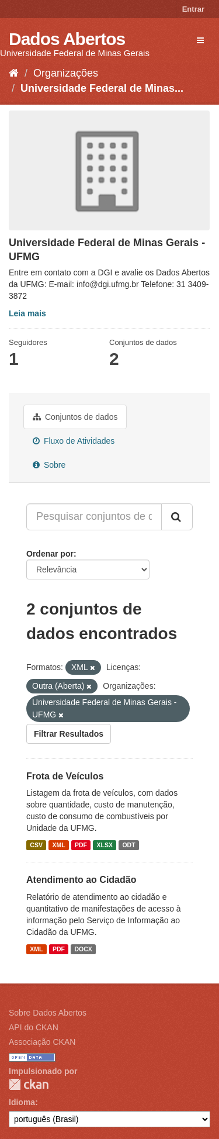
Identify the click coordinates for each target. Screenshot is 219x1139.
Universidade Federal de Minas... (101, 88)
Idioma (22, 1102)
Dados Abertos (67, 39)
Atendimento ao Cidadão (81, 880)
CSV (36, 844)
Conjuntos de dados (75, 417)
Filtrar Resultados (68, 733)
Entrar (193, 9)
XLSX (105, 844)
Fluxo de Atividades (73, 441)
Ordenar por (50, 553)
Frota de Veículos (64, 776)
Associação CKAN (42, 1042)
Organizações (65, 73)
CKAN (28, 1084)
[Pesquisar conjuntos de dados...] (94, 516)
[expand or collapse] (200, 40)
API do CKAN (33, 1027)
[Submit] (177, 516)
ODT (128, 844)
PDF (81, 844)
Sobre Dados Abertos (47, 1012)
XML (58, 844)
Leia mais (27, 313)
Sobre (49, 465)
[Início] (14, 73)
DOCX (83, 948)
